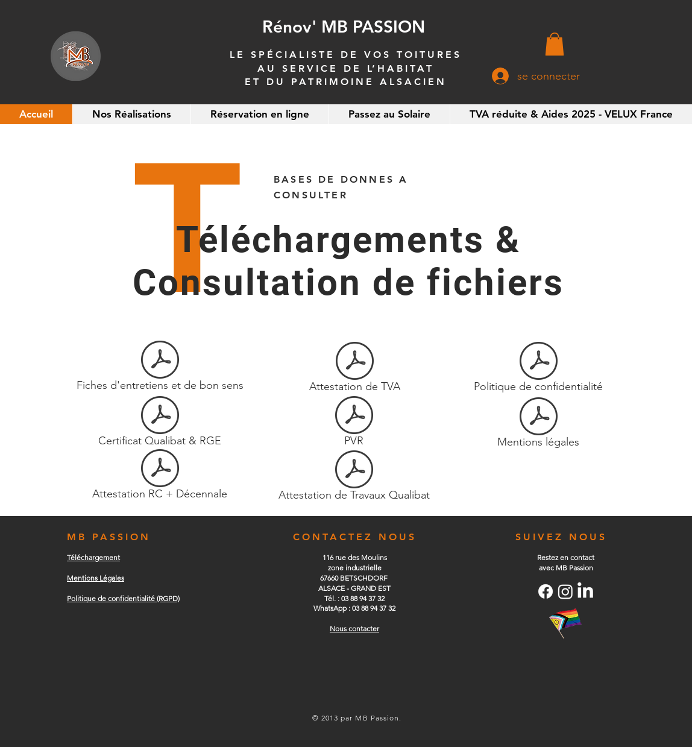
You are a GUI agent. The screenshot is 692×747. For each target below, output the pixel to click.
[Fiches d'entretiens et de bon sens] (160, 368)
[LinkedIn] (585, 591)
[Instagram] (565, 591)
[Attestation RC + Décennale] (160, 476)
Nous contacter (354, 628)
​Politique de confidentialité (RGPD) (123, 598)
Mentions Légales (95, 577)
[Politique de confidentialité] (538, 369)
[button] (554, 44)
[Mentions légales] (538, 424)
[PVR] (354, 423)
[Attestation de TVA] (354, 369)
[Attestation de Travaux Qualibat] (354, 477)
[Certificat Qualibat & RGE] (160, 423)
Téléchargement (93, 557)
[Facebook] (545, 591)
